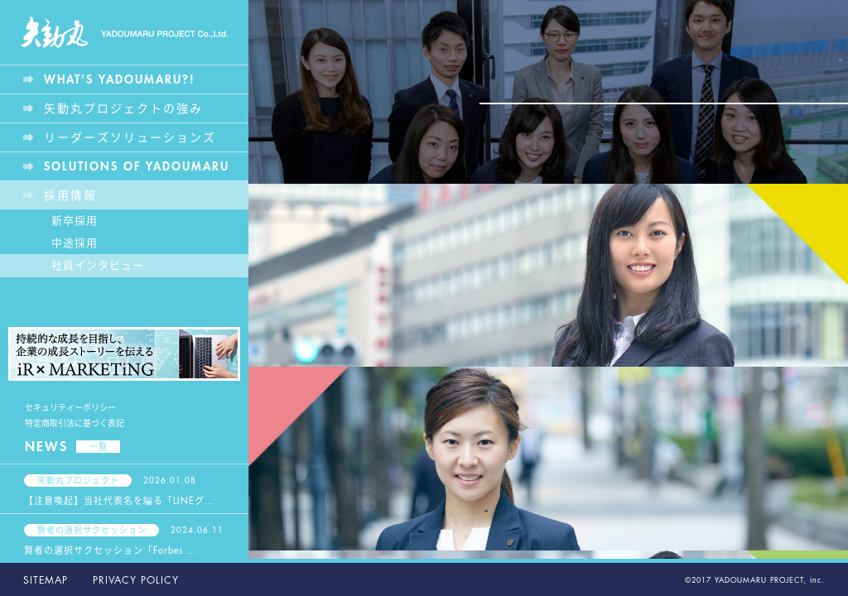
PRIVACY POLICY (136, 580)
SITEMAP (45, 580)
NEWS (72, 447)
